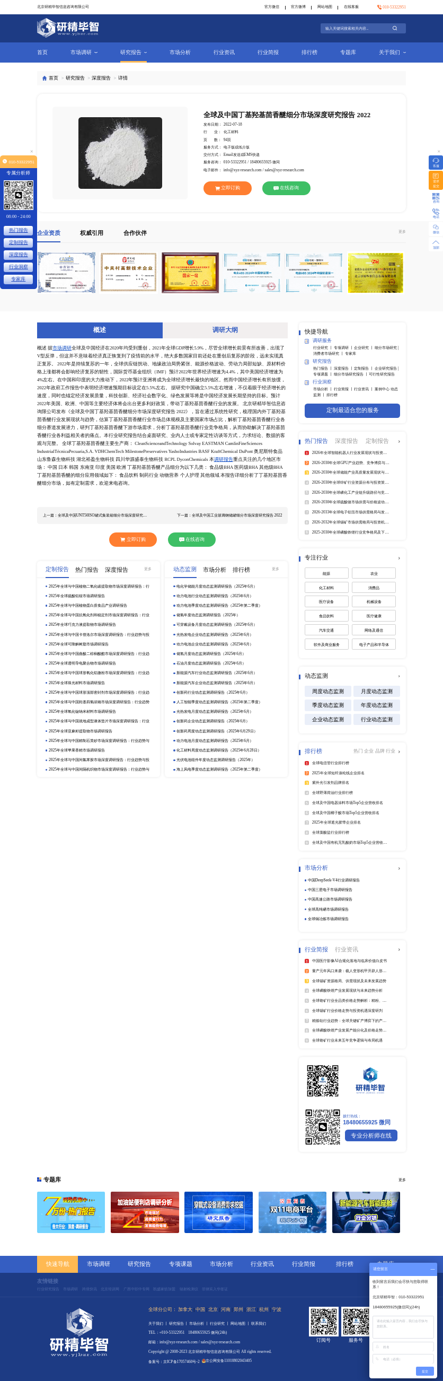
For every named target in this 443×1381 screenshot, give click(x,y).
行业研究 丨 (323, 347)
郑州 (238, 1309)
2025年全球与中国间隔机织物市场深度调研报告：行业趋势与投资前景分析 (99, 769)
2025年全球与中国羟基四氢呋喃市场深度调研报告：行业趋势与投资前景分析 (99, 702)
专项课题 (180, 1264)
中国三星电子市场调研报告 (330, 889)
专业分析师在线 (371, 1135)
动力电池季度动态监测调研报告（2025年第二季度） (219, 605)
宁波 (276, 1309)
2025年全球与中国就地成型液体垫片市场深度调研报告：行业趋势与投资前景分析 (99, 721)
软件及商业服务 (327, 644)
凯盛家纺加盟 (164, 1289)
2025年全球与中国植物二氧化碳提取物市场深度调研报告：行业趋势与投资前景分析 (99, 586)
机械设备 (374, 601)
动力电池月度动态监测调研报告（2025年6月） (214, 740)
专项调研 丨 (344, 347)
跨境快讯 (89, 1289)
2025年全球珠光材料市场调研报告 (77, 682)
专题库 (348, 52)
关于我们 (392, 52)
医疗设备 (326, 601)
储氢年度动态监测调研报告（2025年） (208, 615)
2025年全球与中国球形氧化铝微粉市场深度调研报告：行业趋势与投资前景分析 (99, 673)
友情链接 (47, 1281)
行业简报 (268, 52)
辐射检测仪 (189, 1289)
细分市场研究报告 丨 (351, 374)
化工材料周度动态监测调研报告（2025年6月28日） (218, 750)
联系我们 (258, 1323)
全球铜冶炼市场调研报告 (328, 918)
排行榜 (309, 52)
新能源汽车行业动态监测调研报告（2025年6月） (216, 672)
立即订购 (228, 188)
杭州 (264, 1309)
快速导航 (57, 1264)
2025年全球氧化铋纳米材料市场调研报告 (82, 711)
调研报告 (223, 459)
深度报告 (101, 78)
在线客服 (351, 6)
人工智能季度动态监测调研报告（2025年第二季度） (219, 702)
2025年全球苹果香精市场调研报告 (77, 750)
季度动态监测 (328, 705)
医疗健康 (374, 616)
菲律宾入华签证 (215, 1289)
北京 (213, 1309)
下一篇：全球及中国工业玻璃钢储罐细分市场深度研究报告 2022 (229, 515)
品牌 (380, 751)
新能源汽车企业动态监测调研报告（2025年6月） (216, 682)
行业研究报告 (48, 1289)
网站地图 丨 (241, 1323)
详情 (123, 78)
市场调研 (84, 52)
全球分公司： (162, 1309)
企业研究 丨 (364, 347)
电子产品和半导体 (374, 644)
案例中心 (383, 389)
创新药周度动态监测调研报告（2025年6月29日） (216, 731)
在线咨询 (286, 187)
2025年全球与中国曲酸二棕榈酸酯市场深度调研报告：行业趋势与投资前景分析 (99, 654)
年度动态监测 (377, 705)
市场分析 (180, 52)
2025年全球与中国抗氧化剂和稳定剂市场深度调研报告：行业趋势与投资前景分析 (99, 615)
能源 (326, 573)
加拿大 (185, 1309)
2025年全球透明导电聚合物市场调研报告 (82, 663)
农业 (374, 573)
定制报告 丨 (364, 368)
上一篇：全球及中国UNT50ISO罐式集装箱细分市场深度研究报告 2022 (96, 515)
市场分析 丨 (323, 389)
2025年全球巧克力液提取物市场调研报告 (82, 624)
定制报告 (18, 242)
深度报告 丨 (344, 368)
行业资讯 (224, 52)
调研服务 (318, 341)
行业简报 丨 (344, 389)
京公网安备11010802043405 (227, 1360)
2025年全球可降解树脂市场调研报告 (79, 644)
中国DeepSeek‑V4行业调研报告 (334, 880)
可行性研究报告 (382, 374)
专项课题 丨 (323, 374)
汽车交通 (326, 630)
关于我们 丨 (158, 1323)
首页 (42, 52)
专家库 (350, 353)
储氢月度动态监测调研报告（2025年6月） (211, 653)
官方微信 (271, 6)
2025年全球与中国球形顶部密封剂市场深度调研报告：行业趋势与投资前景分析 (99, 692)
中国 (200, 1309)
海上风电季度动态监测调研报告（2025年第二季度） (219, 769)
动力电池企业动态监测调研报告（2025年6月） (214, 644)
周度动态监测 (328, 691)
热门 (358, 751)
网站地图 (324, 6)
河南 (226, 1309)
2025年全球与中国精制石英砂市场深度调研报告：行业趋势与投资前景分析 (99, 741)
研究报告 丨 (179, 1323)
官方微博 (298, 6)
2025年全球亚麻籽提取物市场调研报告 (80, 731)
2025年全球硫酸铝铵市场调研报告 (77, 595)
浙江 (251, 1309)
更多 (402, 231)
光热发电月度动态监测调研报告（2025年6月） (214, 711)
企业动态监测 (328, 719)
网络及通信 (374, 630)
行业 (390, 751)
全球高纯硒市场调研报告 (328, 909)
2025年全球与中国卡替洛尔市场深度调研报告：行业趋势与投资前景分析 (99, 634)
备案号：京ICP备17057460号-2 (174, 1361)
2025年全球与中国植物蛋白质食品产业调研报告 (88, 605)
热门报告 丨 (323, 368)
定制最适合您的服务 (352, 410)
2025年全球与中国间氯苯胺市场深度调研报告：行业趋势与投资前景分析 (99, 760)
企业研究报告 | (386, 368)
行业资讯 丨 (364, 389)
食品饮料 (326, 616)
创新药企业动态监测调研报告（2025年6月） (213, 721)
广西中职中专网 (136, 1289)
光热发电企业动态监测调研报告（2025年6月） (214, 634)
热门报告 (18, 230)
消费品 (373, 587)
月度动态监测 (377, 691)
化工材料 (326, 587)
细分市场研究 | (386, 347)
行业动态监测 (377, 719)
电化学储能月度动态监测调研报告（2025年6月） (216, 586)
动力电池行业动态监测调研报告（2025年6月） (214, 595)
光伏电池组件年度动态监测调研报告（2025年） (215, 759)
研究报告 (133, 52)
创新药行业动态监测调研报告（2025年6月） (213, 692)
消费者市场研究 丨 (329, 353)
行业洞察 (318, 382)
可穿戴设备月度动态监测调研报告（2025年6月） (216, 624)
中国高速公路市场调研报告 (330, 899)
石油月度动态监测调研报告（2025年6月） (211, 663)
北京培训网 (110, 1289)
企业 (369, 751)
